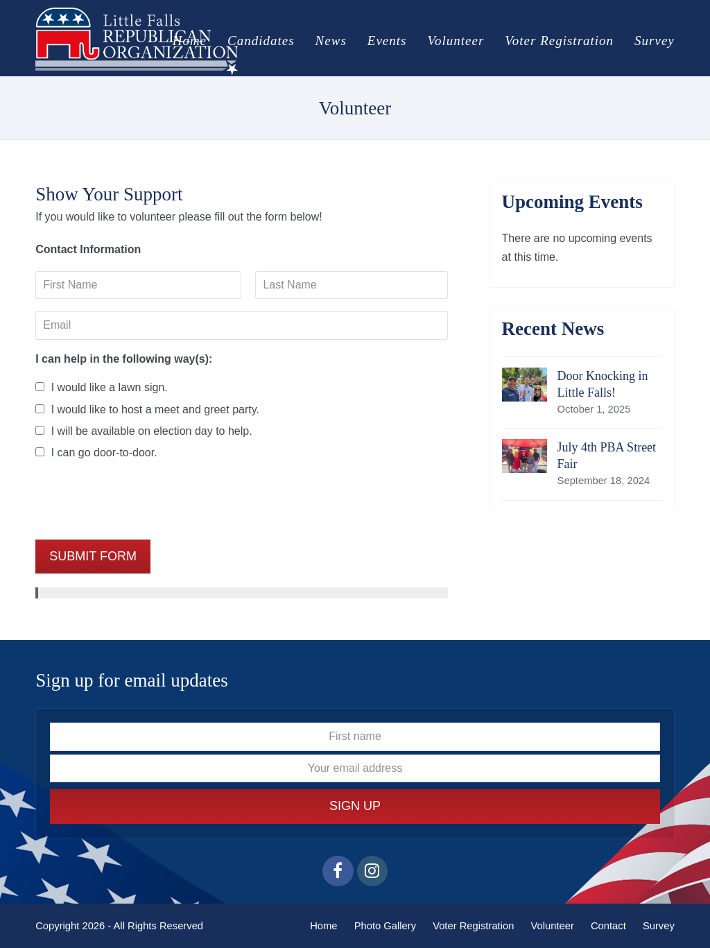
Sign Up (355, 806)
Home (323, 925)
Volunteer (551, 925)
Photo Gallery (385, 925)
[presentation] (140, 500)
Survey (659, 925)
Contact (608, 925)
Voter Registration (473, 925)
